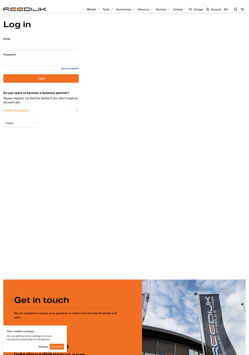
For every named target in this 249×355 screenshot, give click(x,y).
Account (213, 9)
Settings (43, 346)
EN (227, 9)
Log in (41, 78)
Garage (195, 9)
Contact (178, 9)
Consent (57, 346)
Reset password (70, 68)
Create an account (41, 110)
